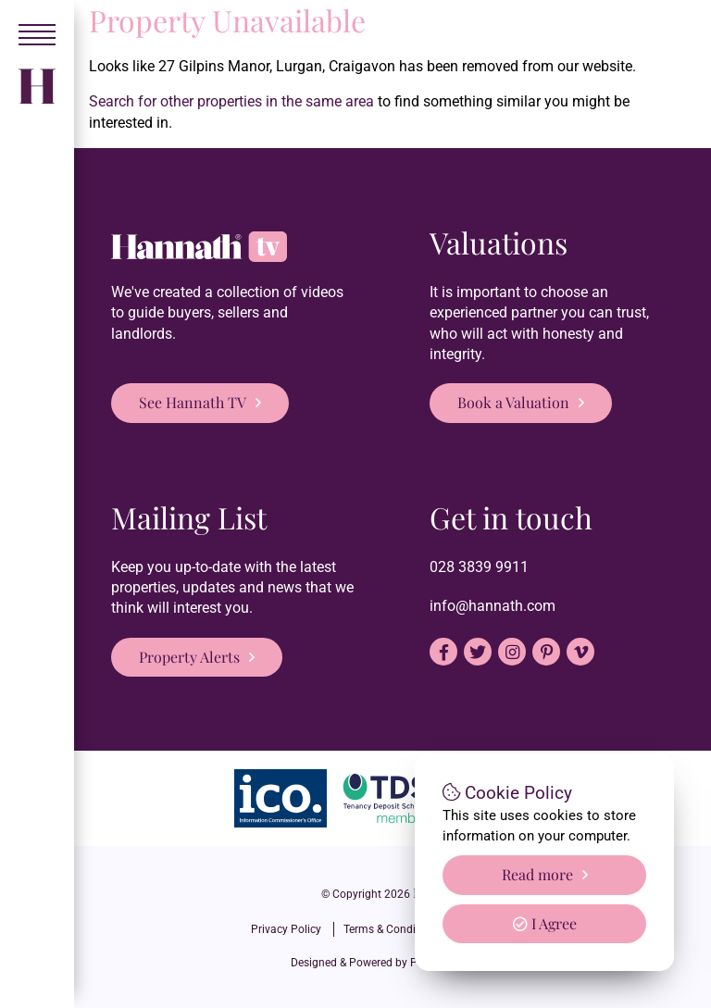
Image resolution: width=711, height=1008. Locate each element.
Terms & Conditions (392, 929)
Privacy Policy (286, 929)
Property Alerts (189, 656)
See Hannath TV (192, 402)
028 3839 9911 (479, 567)
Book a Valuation (513, 402)
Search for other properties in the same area (231, 101)
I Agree (545, 923)
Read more (537, 874)
